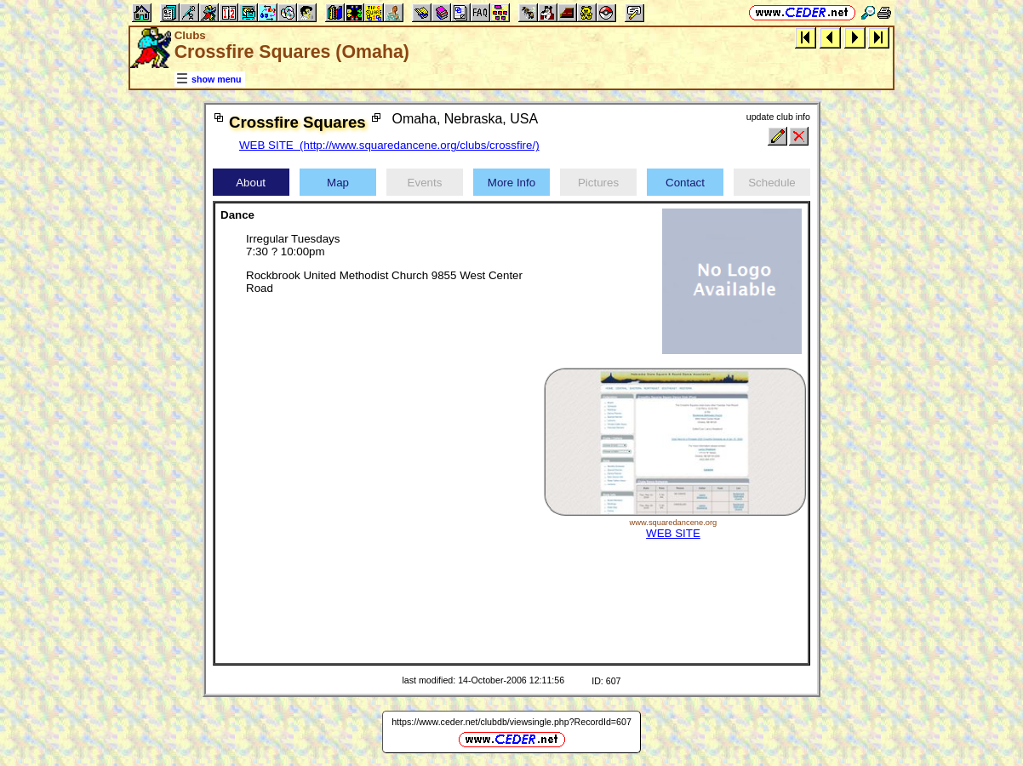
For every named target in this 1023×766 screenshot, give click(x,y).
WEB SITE (673, 533)
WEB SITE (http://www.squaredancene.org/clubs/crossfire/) (389, 145)
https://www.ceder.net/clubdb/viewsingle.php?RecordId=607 (511, 722)
